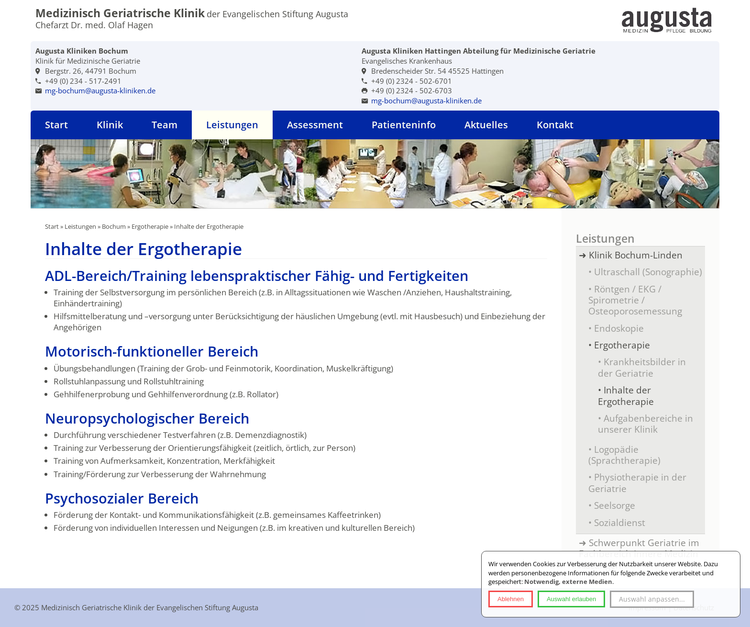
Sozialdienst (619, 522)
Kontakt (555, 124)
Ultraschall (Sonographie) (648, 272)
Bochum (114, 226)
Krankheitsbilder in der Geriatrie (642, 367)
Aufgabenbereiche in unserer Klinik (645, 423)
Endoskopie (619, 328)
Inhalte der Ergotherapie (626, 395)
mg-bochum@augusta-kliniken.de (100, 90)
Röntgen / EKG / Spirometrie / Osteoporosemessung (635, 300)
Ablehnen (510, 599)
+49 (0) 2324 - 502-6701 (411, 81)
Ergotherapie (150, 226)
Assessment (315, 124)
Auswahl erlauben (571, 599)
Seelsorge (614, 505)
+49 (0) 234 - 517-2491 (83, 81)
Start (56, 124)
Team (164, 124)
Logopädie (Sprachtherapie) (624, 454)
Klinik (110, 124)
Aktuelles (486, 124)
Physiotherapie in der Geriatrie (637, 482)
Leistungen (232, 124)
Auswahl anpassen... (652, 599)
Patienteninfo (404, 124)
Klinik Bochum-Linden (636, 255)
